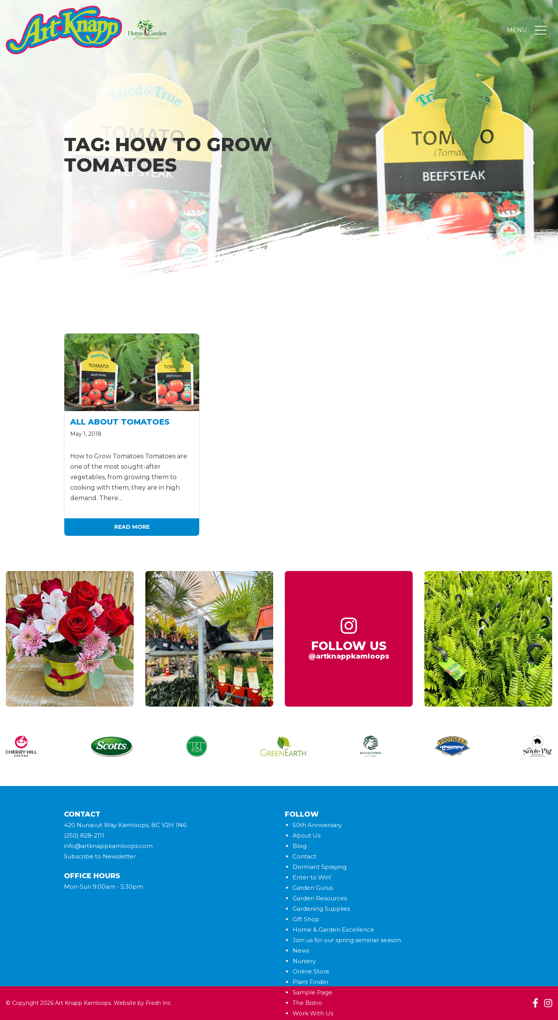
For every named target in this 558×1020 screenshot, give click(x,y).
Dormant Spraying (319, 866)
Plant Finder (311, 982)
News (301, 950)
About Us (306, 835)
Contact (304, 856)
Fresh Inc (158, 1002)
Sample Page (312, 992)
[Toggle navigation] (540, 30)
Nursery (304, 961)
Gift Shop (306, 919)
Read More (132, 526)
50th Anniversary (317, 825)
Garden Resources (320, 898)
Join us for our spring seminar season (347, 940)
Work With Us (313, 1013)
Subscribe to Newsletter (100, 856)
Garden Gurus (313, 887)
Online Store (311, 971)
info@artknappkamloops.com (108, 846)
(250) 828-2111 (84, 835)
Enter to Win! (312, 877)
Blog (300, 846)
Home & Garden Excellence (333, 929)
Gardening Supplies (321, 908)
